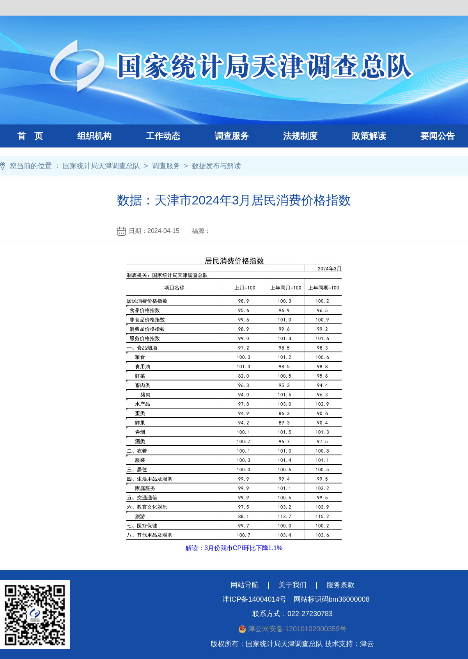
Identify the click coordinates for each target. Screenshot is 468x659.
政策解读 (369, 136)
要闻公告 (437, 136)
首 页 (30, 136)
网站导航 (244, 585)
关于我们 (292, 585)
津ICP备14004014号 (254, 599)
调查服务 (223, 136)
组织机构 (86, 136)
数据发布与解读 (216, 166)
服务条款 (340, 585)
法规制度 (291, 136)
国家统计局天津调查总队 (101, 166)
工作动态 (154, 136)
